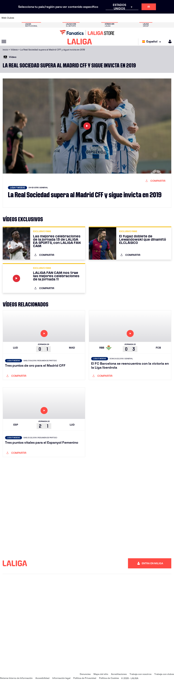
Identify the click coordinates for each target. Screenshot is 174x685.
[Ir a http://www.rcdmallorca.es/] (114, 18)
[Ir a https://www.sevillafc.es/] (154, 18)
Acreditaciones (119, 674)
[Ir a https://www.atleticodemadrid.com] (27, 18)
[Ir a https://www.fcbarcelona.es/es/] (59, 18)
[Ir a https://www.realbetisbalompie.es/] (122, 18)
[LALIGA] (80, 41)
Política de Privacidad (84, 678)
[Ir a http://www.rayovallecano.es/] (90, 18)
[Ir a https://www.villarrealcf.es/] (170, 18)
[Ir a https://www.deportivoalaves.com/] (43, 18)
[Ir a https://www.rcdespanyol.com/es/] (106, 18)
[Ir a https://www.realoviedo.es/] (138, 18)
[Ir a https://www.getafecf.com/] (66, 18)
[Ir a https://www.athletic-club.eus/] (19, 18)
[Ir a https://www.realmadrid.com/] (130, 18)
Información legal (61, 678)
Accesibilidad (42, 678)
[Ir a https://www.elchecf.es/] (51, 18)
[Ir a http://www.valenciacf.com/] (162, 18)
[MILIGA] (169, 41)
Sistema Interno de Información (16, 678)
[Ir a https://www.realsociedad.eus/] (146, 18)
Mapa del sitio (100, 674)
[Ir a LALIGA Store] (87, 32)
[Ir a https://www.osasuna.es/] (35, 18)
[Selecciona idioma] (152, 42)
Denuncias (85, 674)
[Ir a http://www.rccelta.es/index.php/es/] (98, 18)
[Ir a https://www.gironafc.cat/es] (74, 18)
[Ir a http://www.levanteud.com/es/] (82, 18)
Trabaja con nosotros (140, 674)
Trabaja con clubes (164, 674)
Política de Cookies (109, 678)
